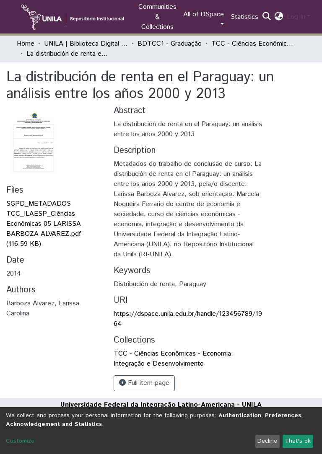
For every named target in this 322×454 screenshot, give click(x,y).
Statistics (244, 17)
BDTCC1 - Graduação (170, 44)
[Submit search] (267, 17)
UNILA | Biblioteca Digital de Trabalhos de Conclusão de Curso (86, 44)
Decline (267, 441)
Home (25, 44)
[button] (279, 17)
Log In (296, 17)
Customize (20, 441)
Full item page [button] (144, 383)
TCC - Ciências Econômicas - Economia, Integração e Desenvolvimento (253, 44)
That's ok (298, 441)
